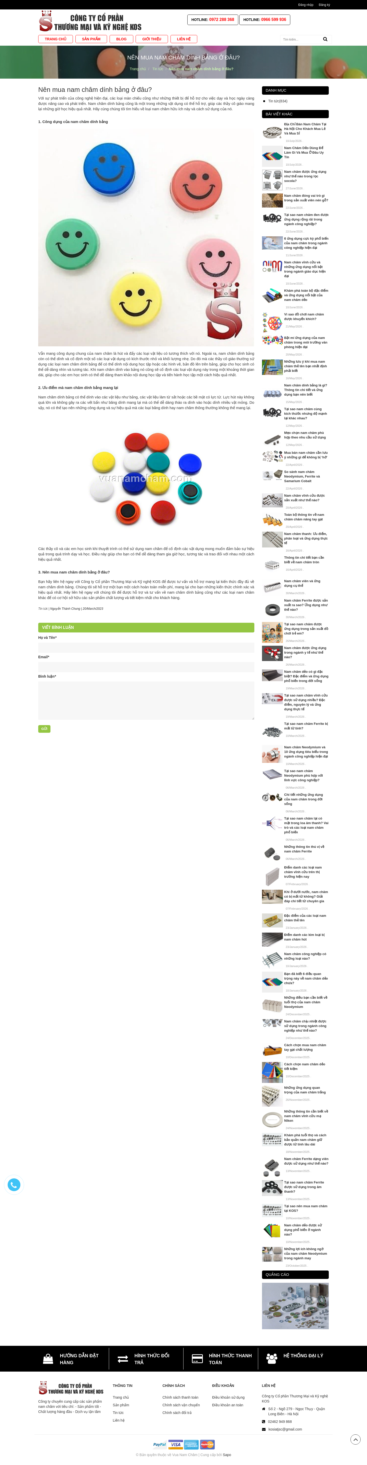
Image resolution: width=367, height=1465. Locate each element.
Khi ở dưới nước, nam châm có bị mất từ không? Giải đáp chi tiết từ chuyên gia (306, 896)
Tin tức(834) (277, 101)
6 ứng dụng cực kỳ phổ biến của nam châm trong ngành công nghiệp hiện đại (306, 243)
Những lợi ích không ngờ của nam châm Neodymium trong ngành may (305, 1253)
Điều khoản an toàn (227, 1405)
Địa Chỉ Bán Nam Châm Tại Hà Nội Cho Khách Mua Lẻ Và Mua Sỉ (305, 128)
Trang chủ (121, 1397)
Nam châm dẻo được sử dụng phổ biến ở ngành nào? (303, 1229)
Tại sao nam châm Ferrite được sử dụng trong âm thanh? (304, 1186)
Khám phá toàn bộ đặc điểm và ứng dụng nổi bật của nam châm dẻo (306, 295)
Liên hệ (119, 1420)
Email (43, 657)
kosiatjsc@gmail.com (285, 1429)
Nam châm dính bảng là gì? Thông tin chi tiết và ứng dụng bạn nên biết (305, 389)
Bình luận (47, 676)
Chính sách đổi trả (177, 1413)
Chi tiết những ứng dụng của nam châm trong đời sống (303, 799)
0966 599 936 (273, 19)
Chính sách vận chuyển (181, 1405)
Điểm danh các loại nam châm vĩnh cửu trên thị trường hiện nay (303, 871)
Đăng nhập (305, 5)
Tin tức (43, 609)
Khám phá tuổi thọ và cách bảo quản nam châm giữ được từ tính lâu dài (305, 1139)
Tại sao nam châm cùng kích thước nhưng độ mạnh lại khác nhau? (305, 413)
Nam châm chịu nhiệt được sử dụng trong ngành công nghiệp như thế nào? (305, 1025)
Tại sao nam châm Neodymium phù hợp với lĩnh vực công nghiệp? (303, 775)
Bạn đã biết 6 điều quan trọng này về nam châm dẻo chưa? (306, 978)
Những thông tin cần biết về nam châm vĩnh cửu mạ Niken (306, 1115)
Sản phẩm (121, 1405)
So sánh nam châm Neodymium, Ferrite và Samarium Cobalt (302, 476)
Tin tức (118, 1413)
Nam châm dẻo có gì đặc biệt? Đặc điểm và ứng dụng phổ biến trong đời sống (306, 676)
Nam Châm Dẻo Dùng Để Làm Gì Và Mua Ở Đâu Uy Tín (304, 152)
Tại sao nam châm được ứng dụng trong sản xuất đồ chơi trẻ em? (306, 628)
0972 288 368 (221, 19)
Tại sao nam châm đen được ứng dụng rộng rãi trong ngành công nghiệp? (306, 219)
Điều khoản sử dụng (228, 1397)
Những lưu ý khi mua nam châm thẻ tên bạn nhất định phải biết (305, 366)
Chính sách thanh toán (181, 1397)
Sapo (227, 1455)
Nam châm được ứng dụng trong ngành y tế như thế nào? (305, 652)
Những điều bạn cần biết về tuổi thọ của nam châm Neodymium (305, 1002)
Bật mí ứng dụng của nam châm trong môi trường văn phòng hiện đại (305, 342)
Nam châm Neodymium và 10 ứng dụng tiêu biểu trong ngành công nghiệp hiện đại (306, 751)
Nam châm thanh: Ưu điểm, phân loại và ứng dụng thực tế (306, 538)
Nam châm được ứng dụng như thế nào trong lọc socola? (305, 176)
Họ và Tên (47, 638)
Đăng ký (324, 5)
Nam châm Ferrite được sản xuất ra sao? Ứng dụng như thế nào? (306, 605)
